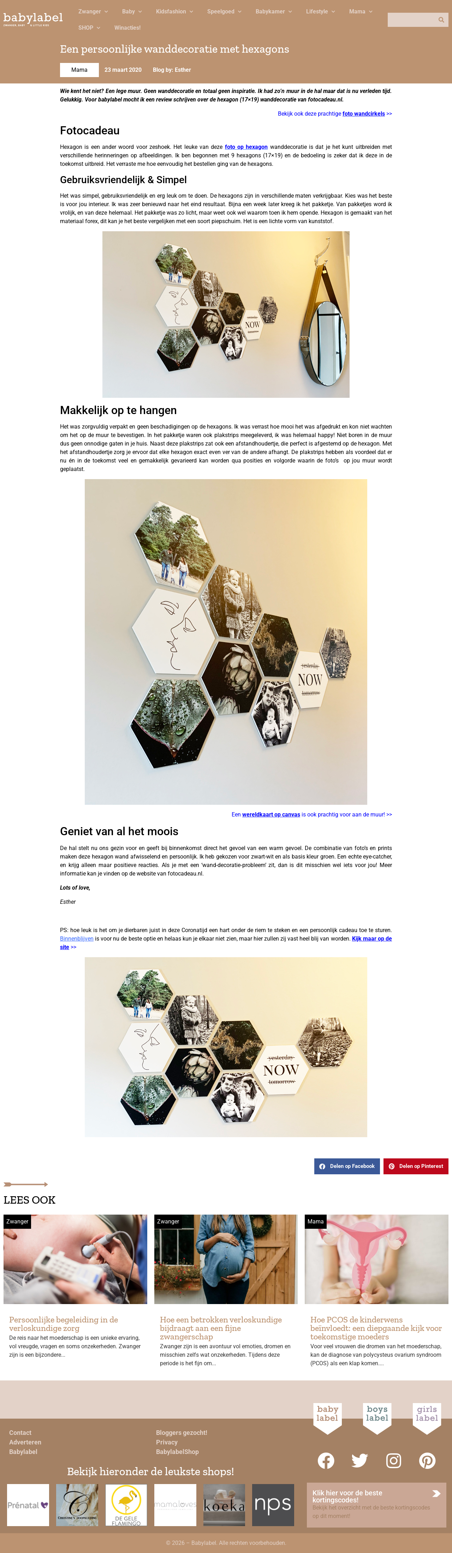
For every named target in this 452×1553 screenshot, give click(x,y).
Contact (20, 1432)
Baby (132, 11)
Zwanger (93, 11)
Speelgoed (224, 11)
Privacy (167, 1442)
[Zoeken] (441, 20)
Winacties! (127, 27)
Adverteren (25, 1442)
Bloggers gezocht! (181, 1432)
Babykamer (274, 11)
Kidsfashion (174, 11)
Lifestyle (320, 11)
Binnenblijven (77, 938)
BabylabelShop (177, 1451)
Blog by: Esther (172, 69)
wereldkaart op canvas (271, 814)
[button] (347, 1166)
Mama (361, 11)
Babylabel (23, 1451)
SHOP (89, 27)
